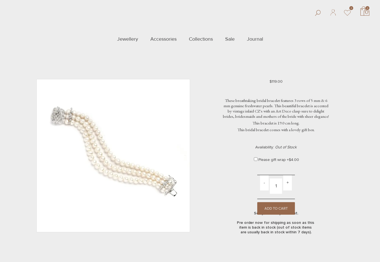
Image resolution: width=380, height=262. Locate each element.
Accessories (163, 39)
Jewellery (127, 39)
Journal (255, 39)
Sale (230, 39)
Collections (201, 39)
